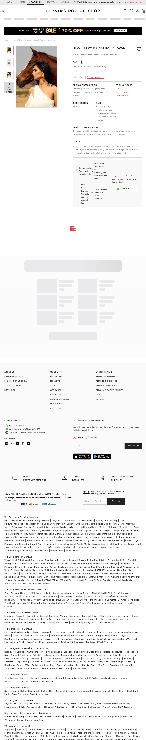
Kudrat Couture (100, 573)
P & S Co (22, 703)
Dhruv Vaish (37, 560)
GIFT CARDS (56, 390)
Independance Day (28, 716)
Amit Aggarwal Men (127, 567)
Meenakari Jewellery (83, 655)
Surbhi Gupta (23, 547)
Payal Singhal (11, 537)
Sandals (91, 661)
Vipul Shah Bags (12, 603)
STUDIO (65, 2)
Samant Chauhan (55, 540)
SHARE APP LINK (133, 446)
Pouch (20, 665)
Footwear (91, 642)
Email (78, 437)
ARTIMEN (101, 570)
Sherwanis (74, 616)
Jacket (106, 691)
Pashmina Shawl (39, 668)
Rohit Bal (42, 534)
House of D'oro (110, 596)
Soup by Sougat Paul (31, 544)
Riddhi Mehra (134, 530)
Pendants (66, 655)
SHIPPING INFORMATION (107, 376)
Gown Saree (62, 622)
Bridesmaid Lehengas (15, 619)
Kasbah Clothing (81, 573)
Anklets (36, 655)
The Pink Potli (99, 593)
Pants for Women (51, 619)
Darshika (38, 567)
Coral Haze (133, 599)
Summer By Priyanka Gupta (81, 523)
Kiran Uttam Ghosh (87, 527)
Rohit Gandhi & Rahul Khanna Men (122, 576)
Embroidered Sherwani (89, 691)
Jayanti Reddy (58, 527)
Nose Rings (81, 652)
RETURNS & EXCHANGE (106, 381)
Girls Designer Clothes (15, 678)
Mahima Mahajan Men (121, 573)
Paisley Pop (85, 603)
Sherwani (45, 632)
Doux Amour (62, 599)
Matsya (113, 544)
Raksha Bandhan (54, 716)
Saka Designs (61, 707)
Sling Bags (57, 665)
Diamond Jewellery (53, 658)
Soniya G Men (34, 580)
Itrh (73, 547)
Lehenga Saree (46, 622)
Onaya (27, 527)
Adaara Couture (98, 547)
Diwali (7, 716)
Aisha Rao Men (124, 570)
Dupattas (9, 622)
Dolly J (123, 520)
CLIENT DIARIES (57, 408)
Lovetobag (48, 599)
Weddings (9, 720)
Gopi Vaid (49, 544)
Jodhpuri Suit (102, 635)
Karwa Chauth (24, 720)
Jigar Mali (82, 547)
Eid (41, 716)
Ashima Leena (75, 537)
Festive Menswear (49, 642)
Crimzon (8, 606)
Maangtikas (95, 652)
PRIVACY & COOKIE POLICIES (109, 390)
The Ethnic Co (127, 563)
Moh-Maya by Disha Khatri (45, 593)
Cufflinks (97, 639)
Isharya (25, 593)
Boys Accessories (39, 694)
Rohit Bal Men (48, 563)
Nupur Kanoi (10, 530)
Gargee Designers (48, 573)
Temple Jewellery (32, 658)
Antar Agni (69, 520)
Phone (93, 437)
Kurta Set (85, 678)
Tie (100, 642)
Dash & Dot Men (20, 560)
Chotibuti (47, 703)
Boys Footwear (20, 694)
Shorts (16, 635)
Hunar (36, 596)
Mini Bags (103, 665)
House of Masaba (66, 544)
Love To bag (83, 593)
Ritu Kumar (30, 534)
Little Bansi (34, 703)
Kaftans (126, 616)
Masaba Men (11, 576)
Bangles (58, 652)
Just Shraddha (93, 596)
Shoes (82, 661)
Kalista (71, 527)
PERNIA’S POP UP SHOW (15, 381)
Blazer (115, 691)
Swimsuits (125, 619)
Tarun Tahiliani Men (14, 570)
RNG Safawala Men (93, 576)
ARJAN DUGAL (11, 573)
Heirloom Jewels (50, 655)
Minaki (123, 596)
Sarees (43, 616)
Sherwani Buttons (60, 635)
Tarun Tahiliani (123, 534)
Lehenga (33, 678)
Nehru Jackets (56, 691)
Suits (62, 632)
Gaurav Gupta (27, 537)
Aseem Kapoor (73, 550)
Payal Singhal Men (38, 576)
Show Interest (95, 77)
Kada (74, 661)
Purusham (9, 567)
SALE (52, 385)
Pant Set (65, 642)
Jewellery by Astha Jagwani (100, 48)
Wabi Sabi (62, 563)
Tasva (7, 560)
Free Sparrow (11, 707)
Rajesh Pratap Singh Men (113, 560)
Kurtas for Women (58, 616)
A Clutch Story (78, 599)
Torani (123, 544)
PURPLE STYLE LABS (13, 376)
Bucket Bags (89, 665)
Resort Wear (68, 619)
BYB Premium (126, 707)
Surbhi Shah (72, 540)
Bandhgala (10, 639)
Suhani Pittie (100, 603)
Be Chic (122, 599)
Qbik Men (31, 570)
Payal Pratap (60, 530)
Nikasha (88, 537)
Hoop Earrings (22, 661)
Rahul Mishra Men (72, 576)
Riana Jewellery (12, 599)
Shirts (35, 632)
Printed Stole (79, 668)
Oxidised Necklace (61, 661)
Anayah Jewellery (32, 599)
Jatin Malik (43, 570)
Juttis (107, 661)
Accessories (51, 639)
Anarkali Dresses (108, 678)
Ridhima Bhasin (14, 534)
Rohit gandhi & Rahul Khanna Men (21, 563)
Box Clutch (23, 668)
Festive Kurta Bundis (14, 642)
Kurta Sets (32, 616)
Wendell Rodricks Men (71, 580)
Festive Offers (107, 622)
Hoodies (133, 632)
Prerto (130, 603)
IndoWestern (129, 639)
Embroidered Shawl (60, 668)
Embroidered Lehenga (51, 678)
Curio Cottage (11, 593)
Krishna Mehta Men (68, 567)
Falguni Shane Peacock (16, 523)
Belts (99, 661)
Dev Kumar (50, 567)
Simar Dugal (134, 544)
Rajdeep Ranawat (93, 530)
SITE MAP (100, 399)
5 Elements (110, 599)
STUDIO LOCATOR (12, 385)
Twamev (97, 563)
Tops (117, 616)
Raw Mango (10, 520)
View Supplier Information (123, 94)
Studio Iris (113, 547)
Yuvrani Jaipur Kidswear (116, 703)
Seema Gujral (88, 534)
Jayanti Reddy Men (123, 580)
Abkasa (111, 570)
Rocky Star (36, 523)
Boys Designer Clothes (15, 691)
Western (116, 639)
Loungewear (66, 639)
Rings (49, 652)
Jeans (74, 635)
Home (7, 39)
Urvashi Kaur (56, 550)
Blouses (32, 622)
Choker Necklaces (41, 661)
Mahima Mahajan (108, 527)
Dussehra (81, 716)
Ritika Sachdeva (116, 603)
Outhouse (123, 593)
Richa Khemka (62, 547)
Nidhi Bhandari (95, 599)
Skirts (92, 619)
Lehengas (9, 616)
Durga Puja (114, 716)
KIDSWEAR (51, 2)
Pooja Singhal (42, 520)
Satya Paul (57, 520)
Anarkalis (20, 616)
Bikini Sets (82, 619)
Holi (15, 716)
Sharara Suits (72, 678)
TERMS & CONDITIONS (106, 385)
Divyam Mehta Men (88, 560)
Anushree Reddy (85, 520)
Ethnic (107, 639)
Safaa (50, 547)
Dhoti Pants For (12, 681)
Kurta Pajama (86, 635)
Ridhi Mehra (118, 523)
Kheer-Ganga (110, 563)
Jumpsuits (112, 619)
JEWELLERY (35, 2)
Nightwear (21, 622)
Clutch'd (112, 593)
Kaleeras (107, 652)
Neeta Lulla (112, 537)
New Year (39, 720)
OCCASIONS (56, 404)
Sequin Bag (10, 668)
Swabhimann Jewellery (72, 596)
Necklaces (9, 652)
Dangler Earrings (112, 658)
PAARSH (23, 576)
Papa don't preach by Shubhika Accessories (55, 603)
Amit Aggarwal (128, 537)
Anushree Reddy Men (62, 570)
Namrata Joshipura (14, 540)
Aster (28, 596)
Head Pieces (130, 652)
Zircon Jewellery (127, 655)
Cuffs (30, 652)
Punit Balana (75, 530)
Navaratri (70, 716)
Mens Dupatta (25, 639)
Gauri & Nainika (41, 527)
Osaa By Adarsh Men (54, 523)
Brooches (108, 642)
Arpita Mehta (83, 544)
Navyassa (96, 703)
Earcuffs (117, 652)
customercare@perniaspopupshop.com (27, 432)
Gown (95, 616)
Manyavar (131, 523)
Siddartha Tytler (105, 534)
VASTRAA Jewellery (14, 596)
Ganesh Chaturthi (97, 716)
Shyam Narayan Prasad (111, 540)
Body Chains (10, 655)
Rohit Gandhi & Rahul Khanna (64, 534)
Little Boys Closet (80, 703)
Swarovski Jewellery (106, 655)
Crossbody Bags (73, 665)
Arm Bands (25, 655)
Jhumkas (128, 658)
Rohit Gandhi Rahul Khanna (51, 537)
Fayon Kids (10, 703)
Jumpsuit (39, 639)
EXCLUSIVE (55, 381)
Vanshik (132, 560)
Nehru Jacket (23, 632)
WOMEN (11, 2)
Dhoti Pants (34, 619)
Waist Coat (90, 632)
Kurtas (55, 632)
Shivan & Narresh (13, 527)
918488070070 (134, 2)
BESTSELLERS (56, 376)
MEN (22, 2)
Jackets (102, 619)
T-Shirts (25, 635)
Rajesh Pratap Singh (114, 530)
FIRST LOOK (9, 390)
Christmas (126, 716)
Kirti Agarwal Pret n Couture (102, 707)
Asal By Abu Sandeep (107, 520)
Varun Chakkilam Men (15, 583)
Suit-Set (44, 635)
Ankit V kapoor (69, 560)
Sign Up (116, 501)
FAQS (98, 394)
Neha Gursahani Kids (31, 707)
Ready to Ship (91, 622)
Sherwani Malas (82, 639)
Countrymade (52, 560)
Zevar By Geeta (49, 596)
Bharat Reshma (24, 567)
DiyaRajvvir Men (29, 573)
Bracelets (39, 652)
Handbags (9, 665)
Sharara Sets (106, 616)
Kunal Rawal (84, 563)
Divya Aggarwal (88, 540)
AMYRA (26, 603)
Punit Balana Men (106, 567)
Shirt (122, 691)
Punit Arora (56, 576)
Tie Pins (102, 632)
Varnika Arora (68, 593)
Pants (70, 632)
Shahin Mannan (40, 550)
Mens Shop (33, 642)
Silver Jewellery (72, 658)
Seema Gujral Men (15, 580)
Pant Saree (76, 622)
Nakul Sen (133, 527)
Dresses (86, 616)
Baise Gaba (104, 523)
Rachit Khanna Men (85, 570)
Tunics (135, 616)
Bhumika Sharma (35, 540)
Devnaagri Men (87, 567)
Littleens (48, 707)
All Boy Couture (78, 707)
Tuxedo (114, 635)
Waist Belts (31, 665)
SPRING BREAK (51, 580)
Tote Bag (115, 665)
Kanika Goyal (132, 540)
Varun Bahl (99, 537)
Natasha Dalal (26, 520)
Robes (7, 635)
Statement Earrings (92, 658)
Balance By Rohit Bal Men (98, 580)
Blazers (34, 635)
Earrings (21, 652)
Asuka (73, 563)
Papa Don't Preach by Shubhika (35, 530)
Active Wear (78, 642)
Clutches (129, 661)
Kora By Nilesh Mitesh (40, 583)
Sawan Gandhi (100, 544)
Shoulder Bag (129, 665)
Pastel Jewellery (12, 658)
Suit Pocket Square (118, 632)
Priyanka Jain (11, 544)
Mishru (122, 527)
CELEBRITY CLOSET (59, 394)
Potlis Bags (117, 661)
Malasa (10, 547)
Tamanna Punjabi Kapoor (17, 550)
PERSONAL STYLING (59, 399)
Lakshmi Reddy (61, 703)
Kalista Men (65, 573)
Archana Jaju (38, 547)
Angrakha (125, 635)
